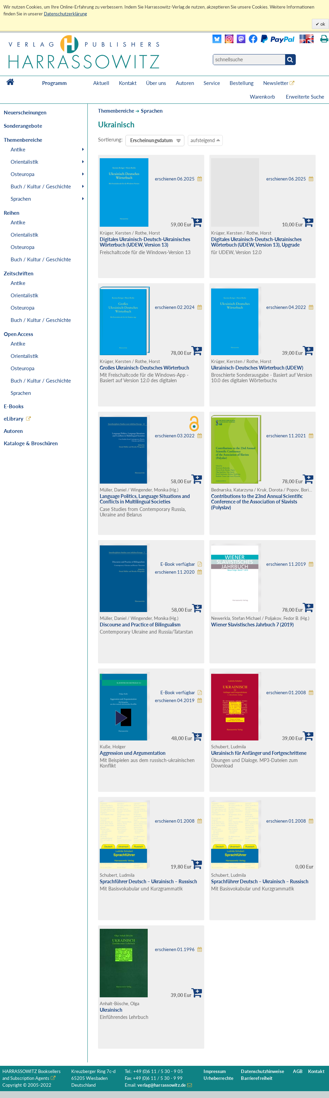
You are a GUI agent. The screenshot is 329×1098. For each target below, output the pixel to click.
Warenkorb (263, 96)
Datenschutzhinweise (262, 1071)
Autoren (185, 83)
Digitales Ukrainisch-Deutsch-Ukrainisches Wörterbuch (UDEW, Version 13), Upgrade (256, 242)
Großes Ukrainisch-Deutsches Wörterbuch (144, 368)
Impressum (215, 1071)
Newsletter (275, 83)
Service (212, 83)
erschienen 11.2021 (286, 435)
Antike (18, 149)
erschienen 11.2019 (286, 564)
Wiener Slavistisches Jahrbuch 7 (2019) (252, 624)
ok (322, 24)
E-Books (14, 406)
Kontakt (127, 83)
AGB (297, 1071)
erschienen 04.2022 (286, 307)
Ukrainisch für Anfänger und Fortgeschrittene (258, 753)
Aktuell (101, 83)
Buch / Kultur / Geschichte (41, 186)
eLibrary (13, 418)
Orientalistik (24, 162)
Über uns (156, 83)
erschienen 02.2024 (175, 307)
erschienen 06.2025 (175, 179)
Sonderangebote (23, 126)
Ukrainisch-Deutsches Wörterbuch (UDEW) (257, 368)
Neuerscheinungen (25, 112)
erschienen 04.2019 (175, 700)
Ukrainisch (111, 1010)
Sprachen (21, 199)
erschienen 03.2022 (175, 435)
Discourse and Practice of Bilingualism (140, 624)
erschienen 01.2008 (286, 692)
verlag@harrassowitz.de (161, 1085)
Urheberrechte (218, 1078)
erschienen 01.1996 (175, 949)
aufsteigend (205, 140)
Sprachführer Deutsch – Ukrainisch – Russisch (148, 881)
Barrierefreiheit (256, 1078)
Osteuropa (22, 174)
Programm (54, 83)
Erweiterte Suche (305, 96)
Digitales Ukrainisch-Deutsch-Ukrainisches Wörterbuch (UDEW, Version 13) (145, 242)
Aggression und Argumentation (133, 753)
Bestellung (242, 83)
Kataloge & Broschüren (31, 443)
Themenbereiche (116, 111)
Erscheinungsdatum (151, 140)
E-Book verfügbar (177, 564)
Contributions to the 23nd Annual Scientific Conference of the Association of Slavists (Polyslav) (257, 501)
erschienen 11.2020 (175, 572)
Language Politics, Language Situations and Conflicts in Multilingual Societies (145, 499)
